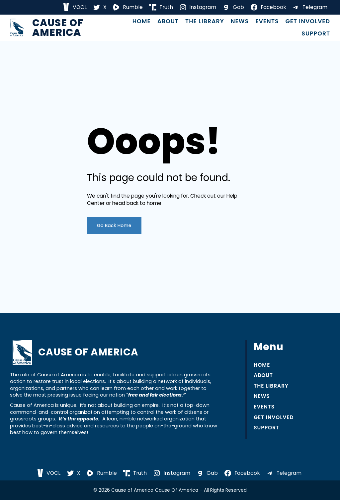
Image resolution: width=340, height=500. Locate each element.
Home (141, 21)
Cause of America (57, 27)
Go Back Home (114, 225)
